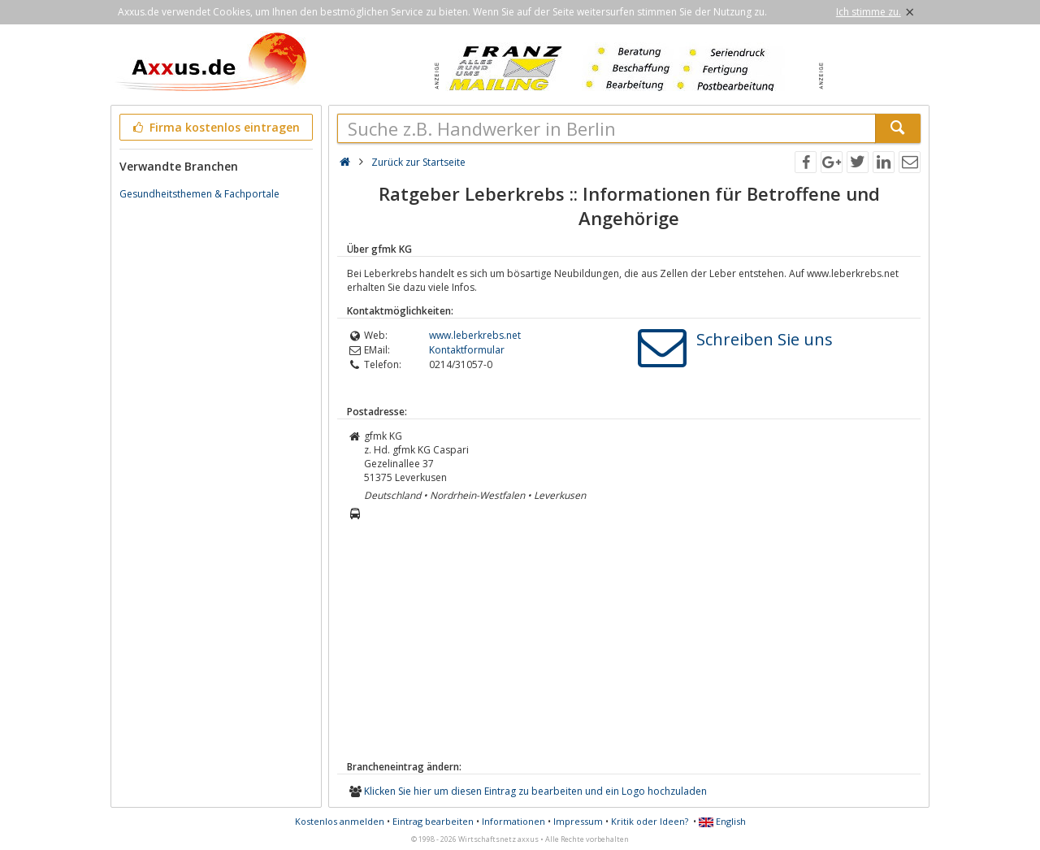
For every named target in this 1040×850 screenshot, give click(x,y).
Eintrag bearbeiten (433, 821)
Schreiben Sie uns (764, 339)
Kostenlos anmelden (339, 821)
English (722, 821)
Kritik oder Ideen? (649, 821)
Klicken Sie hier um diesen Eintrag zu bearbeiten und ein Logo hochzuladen (535, 791)
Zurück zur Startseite (418, 162)
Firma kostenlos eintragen (215, 127)
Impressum (578, 821)
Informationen (513, 821)
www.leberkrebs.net (475, 335)
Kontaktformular (467, 350)
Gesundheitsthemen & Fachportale (199, 194)
